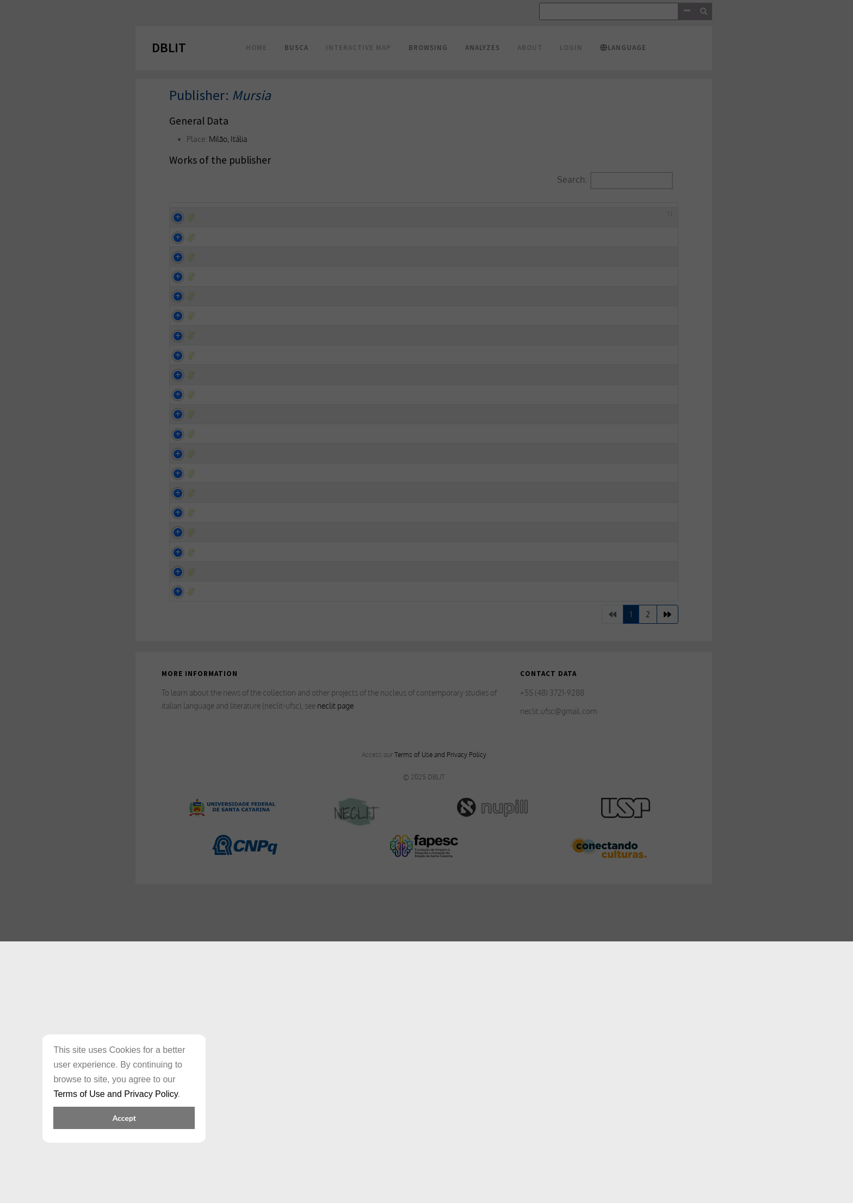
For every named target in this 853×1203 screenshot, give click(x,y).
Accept (124, 1118)
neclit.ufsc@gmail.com (558, 1021)
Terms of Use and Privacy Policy (440, 1065)
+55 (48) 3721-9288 (552, 1003)
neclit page (335, 1015)
